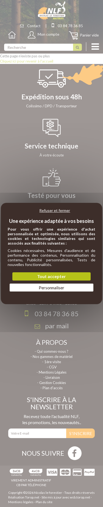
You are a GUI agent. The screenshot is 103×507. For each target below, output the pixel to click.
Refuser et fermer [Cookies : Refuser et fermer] (54, 210)
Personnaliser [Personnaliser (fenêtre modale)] (51, 287)
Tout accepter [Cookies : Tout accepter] (51, 276)
